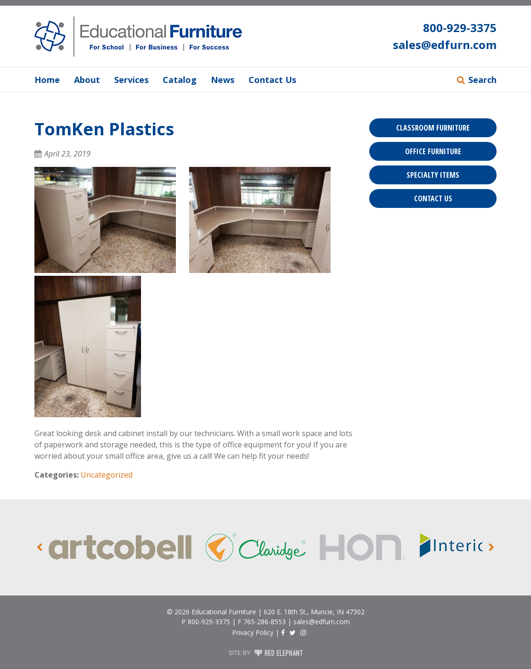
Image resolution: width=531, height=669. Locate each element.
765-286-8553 (264, 621)
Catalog (180, 79)
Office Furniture (433, 151)
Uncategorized (107, 475)
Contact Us (272, 79)
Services (131, 79)
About (87, 79)
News (222, 79)
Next (491, 548)
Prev (39, 548)
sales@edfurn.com (445, 44)
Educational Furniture (223, 611)
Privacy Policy (253, 632)
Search (482, 79)
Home (47, 79)
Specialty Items (433, 175)
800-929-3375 (460, 27)
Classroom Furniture (433, 128)
